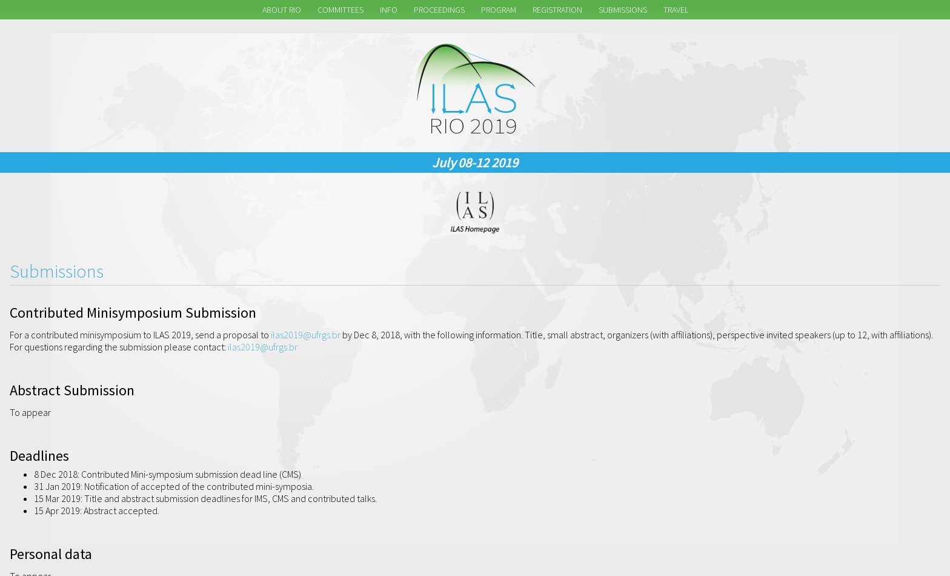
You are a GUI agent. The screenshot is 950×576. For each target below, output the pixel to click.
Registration (557, 9)
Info (388, 9)
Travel (675, 9)
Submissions (623, 9)
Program (498, 9)
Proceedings (439, 9)
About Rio (281, 9)
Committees (340, 9)
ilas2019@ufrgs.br (305, 335)
